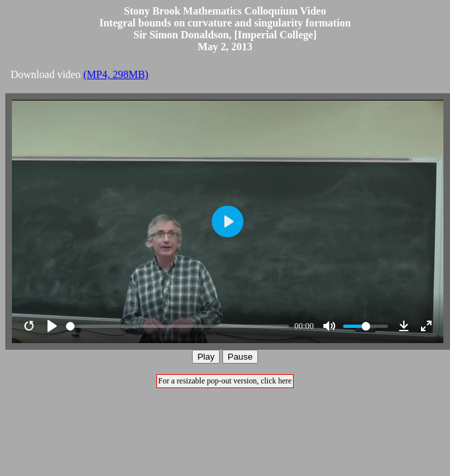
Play (205, 357)
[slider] (178, 326)
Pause (240, 357)
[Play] (52, 326)
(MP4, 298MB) (115, 74)
